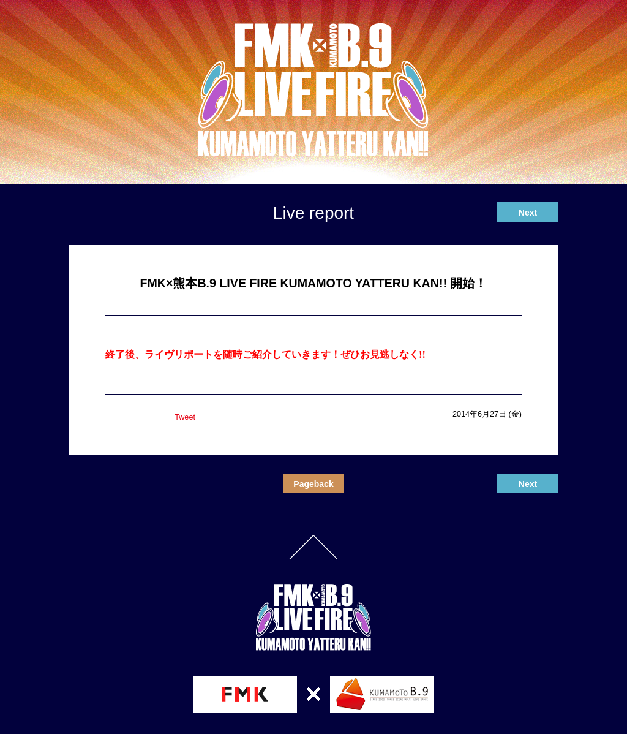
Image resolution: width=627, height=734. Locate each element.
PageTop (313, 547)
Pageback (313, 484)
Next (528, 213)
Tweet (185, 417)
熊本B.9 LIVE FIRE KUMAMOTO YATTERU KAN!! (313, 90)
